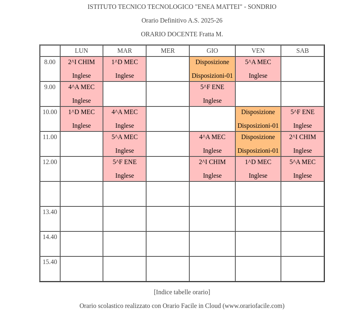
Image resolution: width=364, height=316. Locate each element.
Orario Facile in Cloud (192, 305)
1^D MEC (124, 61)
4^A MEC (82, 86)
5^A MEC (258, 61)
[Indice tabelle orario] (182, 292)
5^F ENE (212, 86)
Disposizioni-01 (212, 75)
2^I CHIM (81, 61)
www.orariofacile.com (253, 305)
